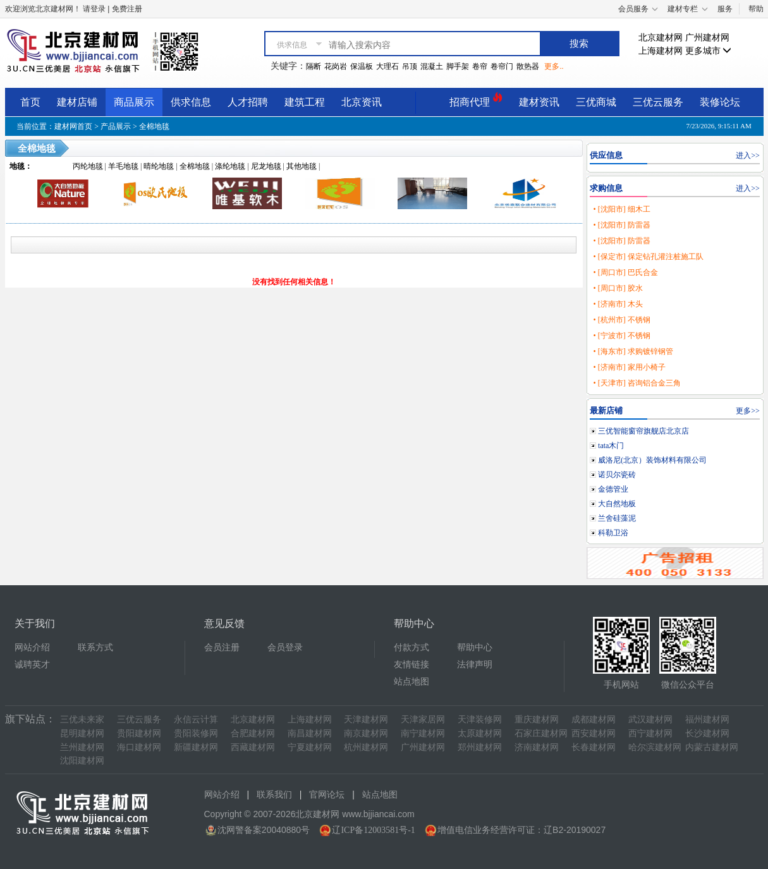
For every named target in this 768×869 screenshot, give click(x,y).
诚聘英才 (32, 664)
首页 (30, 102)
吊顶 (409, 66)
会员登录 (285, 647)
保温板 (361, 66)
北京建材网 (660, 37)
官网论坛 (326, 794)
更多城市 (708, 51)
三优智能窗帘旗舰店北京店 (643, 431)
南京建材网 (366, 733)
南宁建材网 (423, 733)
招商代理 (476, 100)
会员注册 (222, 647)
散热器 (527, 66)
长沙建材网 (707, 733)
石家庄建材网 (541, 733)
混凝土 (431, 66)
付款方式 (411, 647)
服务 (725, 8)
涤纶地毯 (230, 166)
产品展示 (116, 126)
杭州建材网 (366, 747)
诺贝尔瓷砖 (617, 474)
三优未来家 (82, 719)
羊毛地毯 (123, 166)
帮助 (756, 8)
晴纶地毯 (158, 166)
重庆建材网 (537, 719)
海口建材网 (139, 747)
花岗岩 (335, 66)
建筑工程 (304, 102)
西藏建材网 (253, 747)
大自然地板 (617, 503)
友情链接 (411, 664)
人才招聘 (248, 102)
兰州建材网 (82, 747)
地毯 (17, 166)
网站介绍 (32, 647)
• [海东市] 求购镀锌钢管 (633, 351)
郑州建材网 (480, 747)
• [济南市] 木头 (617, 304)
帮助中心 (474, 647)
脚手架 (457, 66)
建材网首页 (73, 126)
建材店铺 (77, 102)
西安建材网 (593, 733)
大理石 (387, 66)
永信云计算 (196, 719)
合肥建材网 (253, 733)
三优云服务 (658, 102)
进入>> (748, 155)
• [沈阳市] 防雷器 (621, 225)
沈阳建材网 (82, 760)
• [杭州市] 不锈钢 (621, 319)
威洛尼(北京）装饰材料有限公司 (652, 460)
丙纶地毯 (88, 166)
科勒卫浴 (613, 532)
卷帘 (479, 66)
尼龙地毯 (266, 166)
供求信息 (191, 102)
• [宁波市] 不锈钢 (621, 335)
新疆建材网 (196, 747)
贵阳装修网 (196, 733)
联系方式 (95, 647)
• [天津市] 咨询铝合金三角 (636, 383)
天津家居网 (423, 719)
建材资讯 (539, 102)
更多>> (748, 410)
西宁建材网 (650, 733)
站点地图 (411, 681)
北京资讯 (361, 102)
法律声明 (474, 664)
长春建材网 (593, 747)
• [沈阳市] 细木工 (621, 209)
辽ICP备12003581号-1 (373, 830)
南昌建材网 (310, 733)
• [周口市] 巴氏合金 (625, 272)
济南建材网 (537, 747)
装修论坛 (720, 102)
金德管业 (613, 489)
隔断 (313, 66)
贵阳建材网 (139, 733)
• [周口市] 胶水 (617, 288)
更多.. (553, 66)
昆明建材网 (82, 733)
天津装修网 (480, 719)
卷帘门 (502, 66)
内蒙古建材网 (711, 747)
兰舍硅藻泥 (617, 518)
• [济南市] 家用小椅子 (629, 367)
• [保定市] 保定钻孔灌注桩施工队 (648, 256)
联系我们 (274, 794)
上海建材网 (660, 51)
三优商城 (596, 102)
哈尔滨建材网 (654, 747)
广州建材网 (707, 37)
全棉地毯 (154, 126)
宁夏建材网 (310, 747)
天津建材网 (366, 719)
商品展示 (134, 102)
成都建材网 (593, 719)
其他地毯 (301, 166)
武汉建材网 (650, 719)
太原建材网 (480, 733)
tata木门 (611, 445)
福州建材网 (707, 719)
